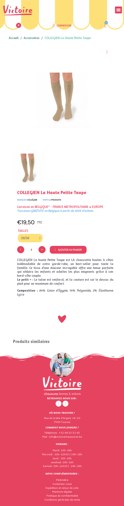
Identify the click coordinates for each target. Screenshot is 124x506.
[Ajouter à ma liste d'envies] (107, 52)
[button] (18, 25)
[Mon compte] (62, 25)
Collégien (32, 199)
